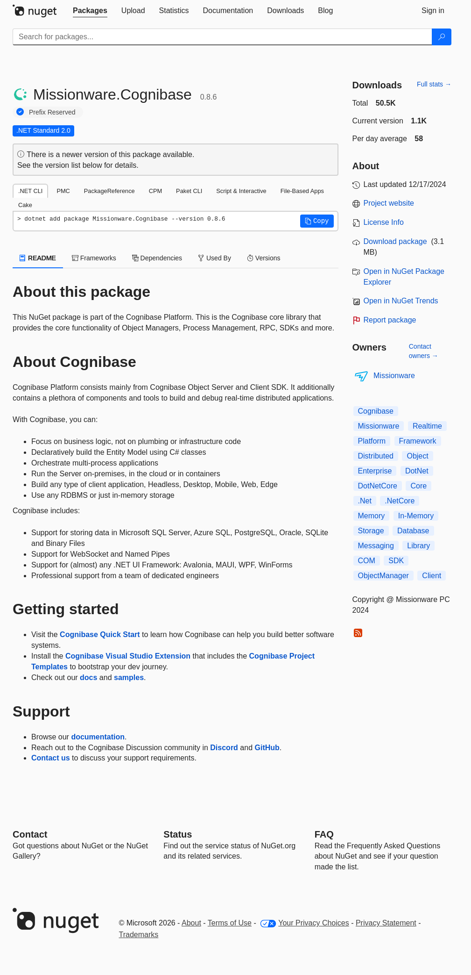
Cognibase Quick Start (100, 634)
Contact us (50, 758)
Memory (371, 516)
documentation (98, 737)
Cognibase (376, 411)
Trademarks (139, 935)
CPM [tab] (155, 190)
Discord (224, 748)
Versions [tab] (264, 258)
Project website (389, 203)
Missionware (394, 376)
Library (418, 546)
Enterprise (375, 471)
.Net (365, 501)
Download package (395, 241)
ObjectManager (383, 576)
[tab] (90, 10)
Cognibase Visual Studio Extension (127, 656)
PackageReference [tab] (109, 190)
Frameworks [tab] (94, 258)
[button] (317, 221)
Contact (30, 834)
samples (129, 677)
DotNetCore (377, 486)
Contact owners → (423, 351)
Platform (372, 441)
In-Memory (416, 516)
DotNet (417, 471)
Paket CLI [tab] (189, 190)
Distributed (376, 456)
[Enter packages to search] (222, 37)
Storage (371, 531)
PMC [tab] (63, 190)
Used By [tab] (214, 258)
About (191, 923)
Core (418, 486)
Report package (390, 320)
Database (413, 531)
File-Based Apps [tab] (302, 190)
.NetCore (400, 501)
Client (431, 576)
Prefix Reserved (52, 112)
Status (177, 834)
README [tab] (38, 258)
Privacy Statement (386, 923)
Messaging (376, 546)
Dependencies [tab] (157, 258)
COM (366, 561)
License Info (384, 222)
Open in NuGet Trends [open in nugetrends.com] (401, 301)
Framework (417, 441)
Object (417, 456)
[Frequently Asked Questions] (324, 834)
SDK (396, 561)
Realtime (427, 426)
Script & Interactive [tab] (241, 190)
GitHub (266, 748)
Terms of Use (230, 923)
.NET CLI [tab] (30, 190)
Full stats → (434, 84)
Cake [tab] (25, 204)
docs (88, 677)
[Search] (441, 37)
